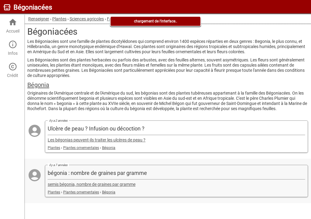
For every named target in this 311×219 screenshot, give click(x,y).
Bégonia (38, 85)
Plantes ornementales (81, 148)
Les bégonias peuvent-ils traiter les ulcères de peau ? (96, 140)
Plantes (54, 148)
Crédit (12, 70)
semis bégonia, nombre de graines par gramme (91, 184)
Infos (12, 48)
